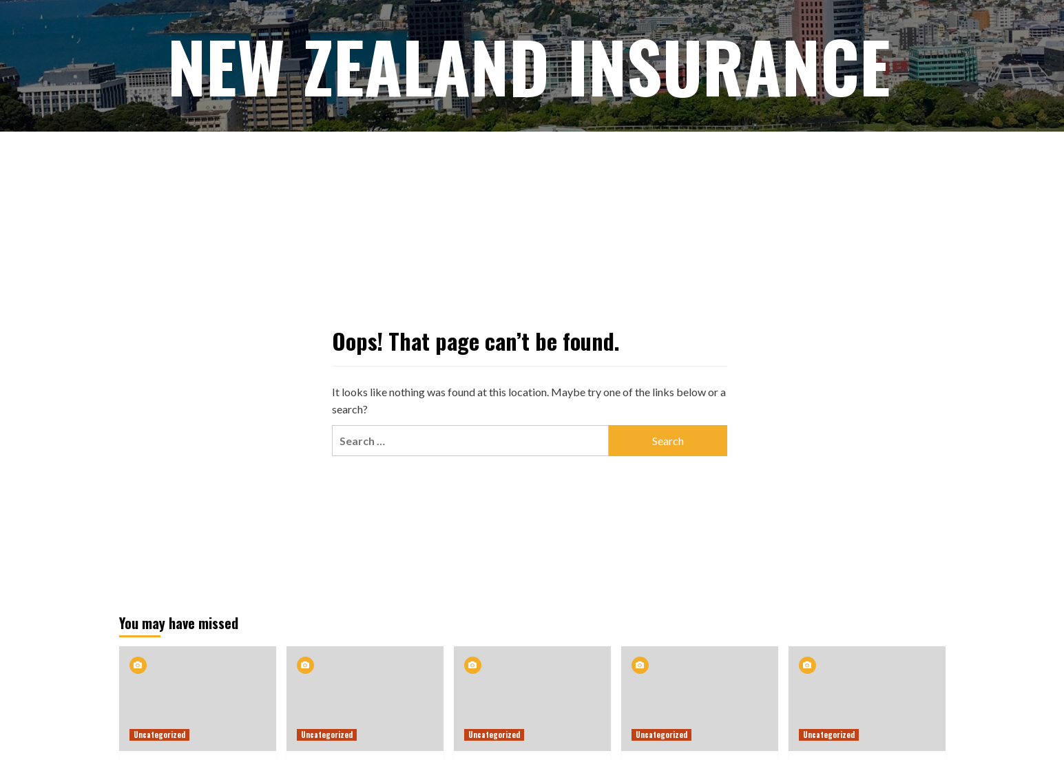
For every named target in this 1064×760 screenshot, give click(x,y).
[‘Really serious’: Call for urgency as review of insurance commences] (867, 698)
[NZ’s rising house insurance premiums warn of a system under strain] (699, 698)
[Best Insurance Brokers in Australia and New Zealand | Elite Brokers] (197, 698)
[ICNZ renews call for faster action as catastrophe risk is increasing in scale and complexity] (532, 698)
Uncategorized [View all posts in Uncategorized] (159, 734)
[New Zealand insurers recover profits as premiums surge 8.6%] (365, 698)
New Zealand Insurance (528, 65)
